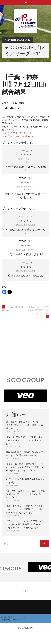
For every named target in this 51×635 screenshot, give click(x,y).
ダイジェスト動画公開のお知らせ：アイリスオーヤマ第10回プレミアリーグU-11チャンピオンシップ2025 (24, 467)
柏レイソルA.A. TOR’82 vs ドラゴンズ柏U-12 (25, 195)
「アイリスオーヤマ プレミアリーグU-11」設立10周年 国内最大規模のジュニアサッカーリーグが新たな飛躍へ (25, 524)
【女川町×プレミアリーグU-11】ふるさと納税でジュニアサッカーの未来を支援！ (25, 440)
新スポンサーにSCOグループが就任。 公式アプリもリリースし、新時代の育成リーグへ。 (24, 425)
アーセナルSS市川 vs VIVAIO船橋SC (25, 168)
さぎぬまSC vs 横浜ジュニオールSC (25, 231)
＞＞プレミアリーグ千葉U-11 (16, 133)
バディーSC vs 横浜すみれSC (25, 254)
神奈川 (22, 103)
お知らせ (6, 103)
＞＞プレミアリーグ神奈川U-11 (17, 136)
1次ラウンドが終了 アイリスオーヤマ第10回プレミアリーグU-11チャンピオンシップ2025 (25, 494)
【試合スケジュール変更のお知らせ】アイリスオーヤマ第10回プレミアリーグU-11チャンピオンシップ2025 (24, 509)
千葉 (15, 103)
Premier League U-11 (17, 39)
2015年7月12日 (25, 151)
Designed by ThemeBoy (9, 620)
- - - (25, 154)
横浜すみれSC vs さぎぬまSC (25, 275)
